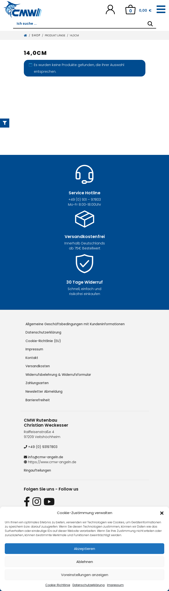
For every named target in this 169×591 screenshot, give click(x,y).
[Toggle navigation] (161, 9)
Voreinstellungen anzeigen (84, 574)
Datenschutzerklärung (88, 585)
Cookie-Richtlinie (57, 585)
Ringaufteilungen (38, 469)
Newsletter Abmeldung (44, 390)
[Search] (150, 24)
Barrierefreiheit (38, 398)
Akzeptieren (84, 548)
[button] (161, 512)
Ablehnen (84, 561)
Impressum (115, 585)
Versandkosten (38, 365)
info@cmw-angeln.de (44, 455)
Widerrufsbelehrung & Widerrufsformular (59, 374)
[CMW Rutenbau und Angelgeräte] (23, 9)
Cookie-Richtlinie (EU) (44, 340)
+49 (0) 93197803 (41, 445)
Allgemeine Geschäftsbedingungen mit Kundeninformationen (77, 324)
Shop (36, 35)
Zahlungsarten (38, 382)
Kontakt (32, 357)
